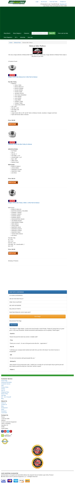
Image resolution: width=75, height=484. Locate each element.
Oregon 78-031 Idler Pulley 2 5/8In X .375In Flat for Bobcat (23, 202)
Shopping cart (63, 4)
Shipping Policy (5, 392)
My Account (44, 1)
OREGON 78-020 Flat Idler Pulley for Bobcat (20, 144)
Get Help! (37, 316)
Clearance (26, 33)
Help (2, 385)
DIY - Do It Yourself (6, 397)
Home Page (4, 380)
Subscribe (22, 37)
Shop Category (17, 33)
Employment (4, 407)
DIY (16, 37)
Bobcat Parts (17, 42)
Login (37, 1)
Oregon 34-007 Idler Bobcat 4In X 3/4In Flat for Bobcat (22, 77)
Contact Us (63, 1)
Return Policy (4, 393)
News (2, 409)
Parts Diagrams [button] (8, 37)
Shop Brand (7, 33)
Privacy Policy (4, 387)
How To (3, 390)
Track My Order (53, 1)
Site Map (3, 395)
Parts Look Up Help (63, 33)
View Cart (30, 37)
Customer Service (5, 384)
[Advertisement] (37, 19)
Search (51, 33)
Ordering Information (6, 382)
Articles (3, 388)
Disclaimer (4, 411)
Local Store (4, 412)
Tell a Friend (14, 324)
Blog (2, 398)
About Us (3, 403)
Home (10, 42)
